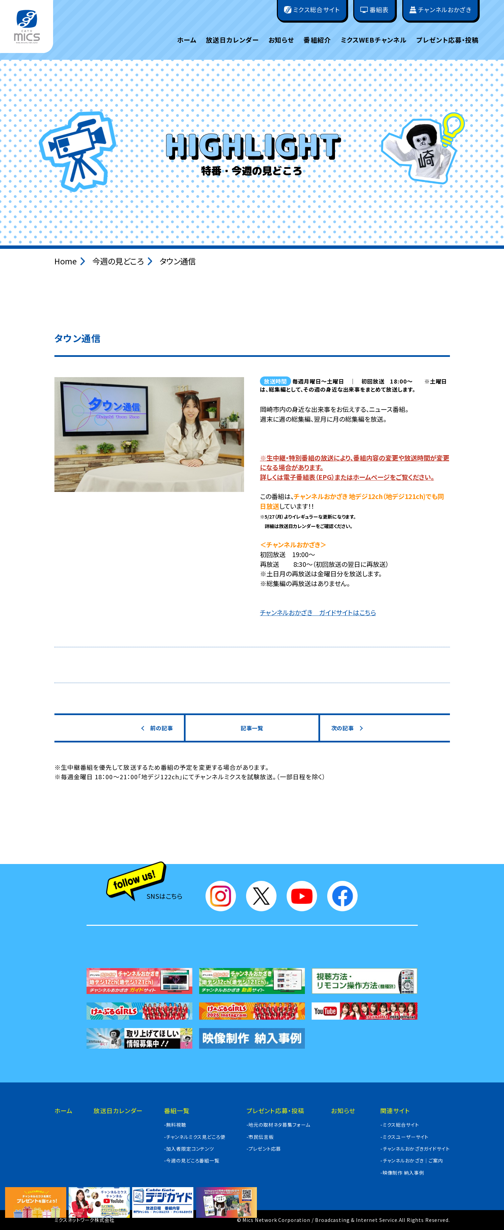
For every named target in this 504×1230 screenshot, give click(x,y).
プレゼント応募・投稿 (447, 40)
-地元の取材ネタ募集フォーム (278, 1124)
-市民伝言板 (260, 1136)
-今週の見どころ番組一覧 (191, 1160)
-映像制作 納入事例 (402, 1172)
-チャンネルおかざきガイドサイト (415, 1148)
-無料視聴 (175, 1124)
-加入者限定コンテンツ (189, 1148)
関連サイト (395, 1110)
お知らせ (281, 40)
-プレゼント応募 (263, 1148)
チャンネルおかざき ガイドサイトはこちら (318, 612)
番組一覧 (177, 1110)
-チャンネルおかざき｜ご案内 (411, 1160)
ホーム (186, 40)
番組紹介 (317, 40)
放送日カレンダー (232, 40)
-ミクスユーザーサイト (404, 1136)
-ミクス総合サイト (399, 1124)
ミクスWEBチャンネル (374, 40)
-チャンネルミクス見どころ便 (194, 1136)
